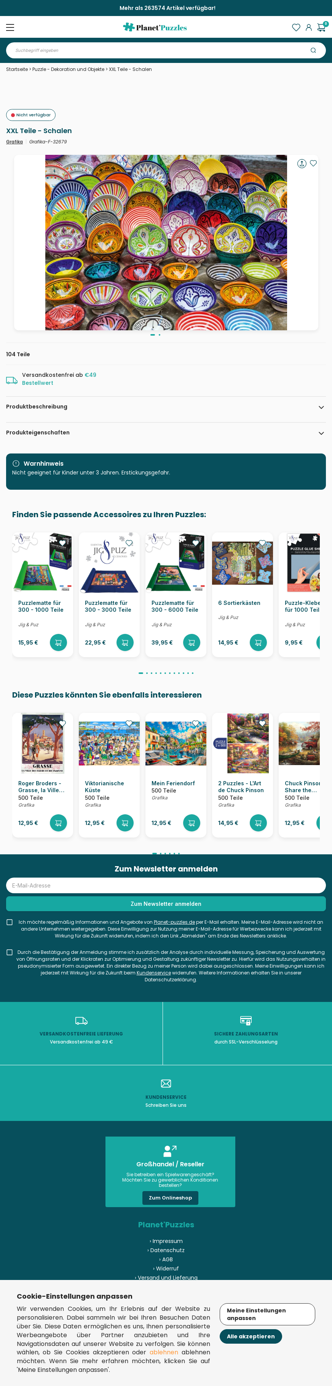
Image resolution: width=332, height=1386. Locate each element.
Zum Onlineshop (170, 1197)
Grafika (14, 141)
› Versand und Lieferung (166, 1277)
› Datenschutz (166, 1250)
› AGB (166, 1259)
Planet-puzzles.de (174, 922)
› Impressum (166, 1241)
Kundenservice (154, 973)
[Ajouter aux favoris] (313, 163)
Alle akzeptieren (251, 1336)
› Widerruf (166, 1268)
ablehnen (164, 1352)
